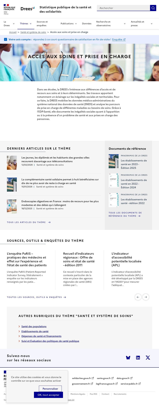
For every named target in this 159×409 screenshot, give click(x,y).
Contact (105, 394)
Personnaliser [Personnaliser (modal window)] (50, 389)
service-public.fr (129, 383)
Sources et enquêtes (42, 23)
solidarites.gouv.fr (81, 378)
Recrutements (120, 394)
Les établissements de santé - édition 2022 (134, 201)
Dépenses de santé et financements (41, 336)
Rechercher (153, 8)
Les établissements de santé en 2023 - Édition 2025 (134, 164)
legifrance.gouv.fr (105, 383)
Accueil (12, 32)
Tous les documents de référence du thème (125, 214)
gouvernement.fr (81, 383)
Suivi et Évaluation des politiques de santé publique (50, 341)
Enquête (117, 39)
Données (86, 23)
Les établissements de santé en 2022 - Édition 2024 (134, 183)
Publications (67, 23)
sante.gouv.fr (104, 378)
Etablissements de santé (34, 331)
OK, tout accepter (48, 395)
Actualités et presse (137, 23)
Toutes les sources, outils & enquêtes (34, 297)
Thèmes (24, 23)
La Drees (7, 23)
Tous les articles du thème (27, 222)
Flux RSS (93, 394)
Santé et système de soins (33, 32)
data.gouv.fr (123, 378)
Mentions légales (78, 394)
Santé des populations (33, 326)
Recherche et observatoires (103, 23)
